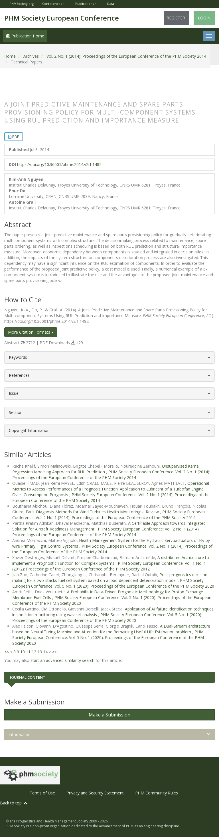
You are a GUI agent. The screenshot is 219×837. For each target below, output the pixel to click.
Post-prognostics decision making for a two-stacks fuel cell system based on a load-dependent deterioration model (109, 577)
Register (176, 18)
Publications (84, 3)
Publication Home (25, 36)
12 (34, 651)
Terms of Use (42, 793)
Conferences (52, 3)
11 (28, 651)
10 (22, 651)
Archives (31, 56)
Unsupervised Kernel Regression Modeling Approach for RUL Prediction (106, 468)
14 (45, 651)
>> (54, 651)
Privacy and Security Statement (95, 793)
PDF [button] (15, 136)
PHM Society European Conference (61, 18)
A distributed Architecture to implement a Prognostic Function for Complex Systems (110, 560)
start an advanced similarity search (62, 660)
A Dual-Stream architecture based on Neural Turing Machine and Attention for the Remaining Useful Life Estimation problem (111, 628)
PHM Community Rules (156, 793)
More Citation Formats (31, 332)
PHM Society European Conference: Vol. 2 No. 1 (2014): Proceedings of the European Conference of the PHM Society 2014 (111, 474)
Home (10, 56)
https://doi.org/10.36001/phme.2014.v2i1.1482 (59, 164)
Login (204, 18)
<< (6, 651)
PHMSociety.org (21, 3)
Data (110, 3)
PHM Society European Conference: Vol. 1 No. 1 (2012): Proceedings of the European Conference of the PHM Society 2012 (109, 566)
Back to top (14, 803)
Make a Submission (109, 715)
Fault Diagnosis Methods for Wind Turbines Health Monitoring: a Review (93, 511)
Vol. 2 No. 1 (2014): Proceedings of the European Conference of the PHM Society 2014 (126, 56)
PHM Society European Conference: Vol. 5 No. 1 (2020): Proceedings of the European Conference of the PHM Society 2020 (113, 583)
